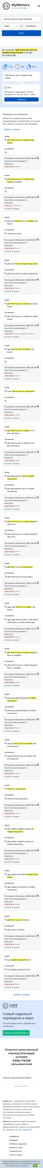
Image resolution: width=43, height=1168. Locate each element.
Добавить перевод (12, 129)
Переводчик (13, 1140)
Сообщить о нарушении (18, 1144)
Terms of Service (15, 1155)
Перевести (21, 99)
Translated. (27, 1130)
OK (35, 1166)
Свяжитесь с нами (16, 1147)
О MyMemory (14, 1136)
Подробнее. (25, 1165)
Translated (15, 1151)
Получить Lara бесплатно (16, 1032)
